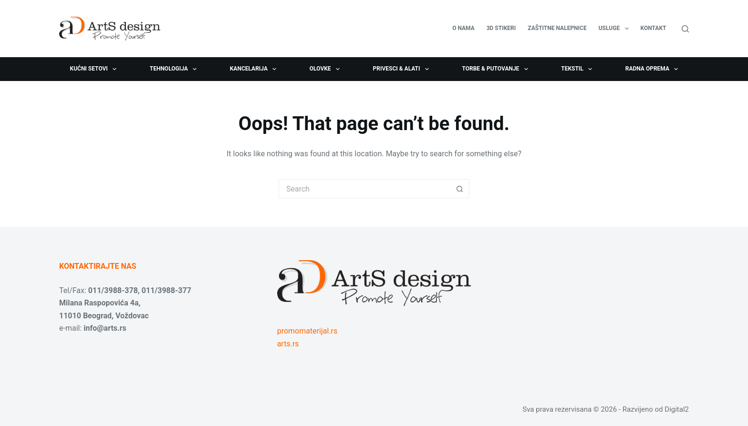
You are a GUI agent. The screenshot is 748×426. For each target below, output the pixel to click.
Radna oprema (653, 69)
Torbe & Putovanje (496, 69)
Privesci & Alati (402, 69)
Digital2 (677, 409)
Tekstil (578, 69)
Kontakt (653, 28)
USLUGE (616, 28)
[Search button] (459, 188)
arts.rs (288, 343)
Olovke (326, 69)
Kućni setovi (95, 69)
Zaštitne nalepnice (557, 28)
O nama (463, 28)
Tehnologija (175, 69)
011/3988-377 (166, 290)
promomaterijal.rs (307, 330)
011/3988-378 (113, 290)
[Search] (685, 28)
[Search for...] (364, 188)
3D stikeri (501, 28)
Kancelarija (255, 69)
